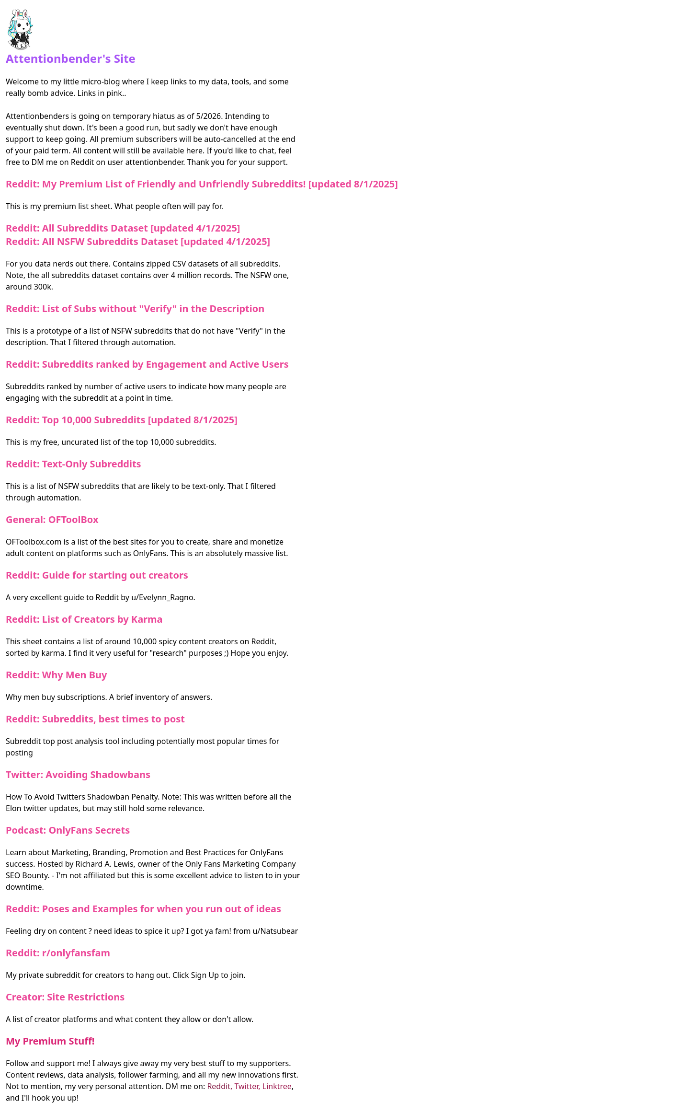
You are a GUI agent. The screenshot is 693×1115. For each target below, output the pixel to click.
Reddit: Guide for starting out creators (97, 575)
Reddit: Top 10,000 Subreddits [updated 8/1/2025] (122, 419)
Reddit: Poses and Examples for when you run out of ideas (143, 908)
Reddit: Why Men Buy (56, 674)
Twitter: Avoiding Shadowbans (78, 774)
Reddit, (220, 1086)
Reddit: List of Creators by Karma (84, 619)
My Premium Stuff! (50, 1040)
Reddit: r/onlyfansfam (58, 952)
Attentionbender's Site (71, 38)
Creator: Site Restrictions (65, 996)
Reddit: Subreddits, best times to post (95, 718)
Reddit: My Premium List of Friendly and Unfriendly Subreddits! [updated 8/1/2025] (202, 183)
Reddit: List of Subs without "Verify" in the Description (135, 308)
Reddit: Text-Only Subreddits (73, 463)
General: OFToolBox (52, 519)
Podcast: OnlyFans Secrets (68, 830)
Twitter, (248, 1086)
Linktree (277, 1086)
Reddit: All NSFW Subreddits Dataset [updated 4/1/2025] (138, 241)
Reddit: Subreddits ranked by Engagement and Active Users (147, 364)
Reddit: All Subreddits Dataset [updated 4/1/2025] (123, 227)
